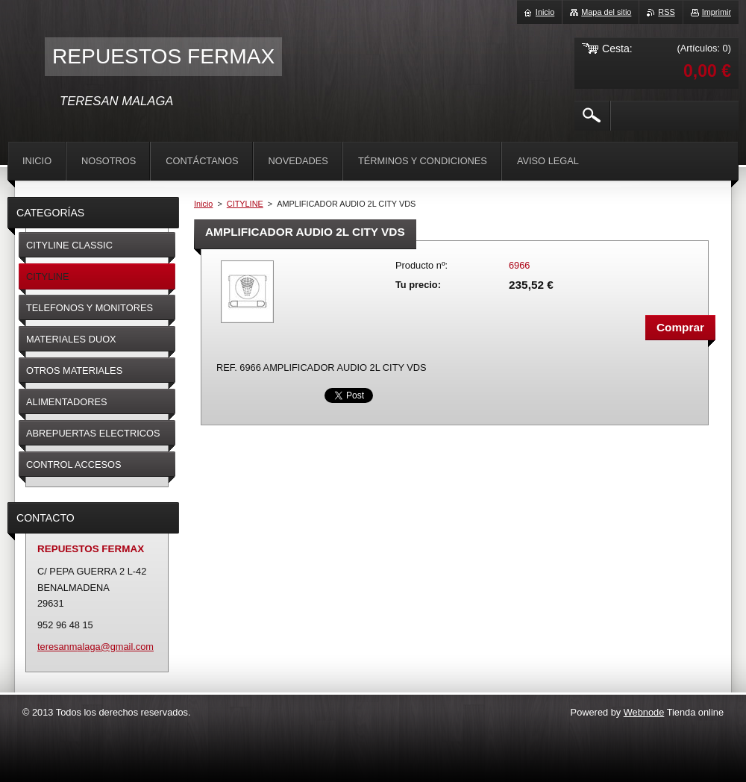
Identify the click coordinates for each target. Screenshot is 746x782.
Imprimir (716, 11)
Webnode (644, 712)
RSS (666, 11)
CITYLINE (245, 203)
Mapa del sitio (606, 11)
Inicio (203, 203)
